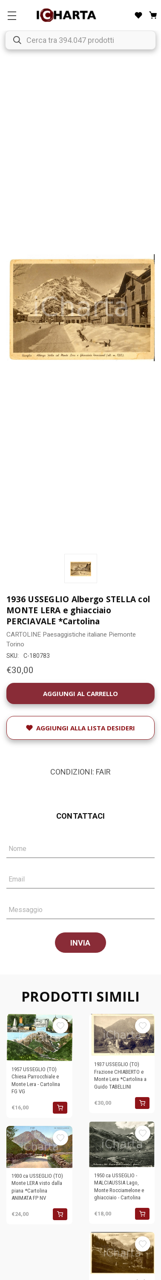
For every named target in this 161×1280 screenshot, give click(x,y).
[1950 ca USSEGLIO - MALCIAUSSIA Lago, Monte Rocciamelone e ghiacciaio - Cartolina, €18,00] (122, 1144)
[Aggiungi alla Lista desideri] (80, 728)
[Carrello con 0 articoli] (153, 15)
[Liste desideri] (138, 15)
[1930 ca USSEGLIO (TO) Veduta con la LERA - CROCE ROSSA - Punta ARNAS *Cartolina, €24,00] (122, 1253)
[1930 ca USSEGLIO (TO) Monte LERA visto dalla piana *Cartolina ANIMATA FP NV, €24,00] (39, 1147)
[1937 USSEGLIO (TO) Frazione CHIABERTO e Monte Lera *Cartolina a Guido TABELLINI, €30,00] (122, 1035)
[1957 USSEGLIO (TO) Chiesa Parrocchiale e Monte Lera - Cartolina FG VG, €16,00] (39, 1037)
